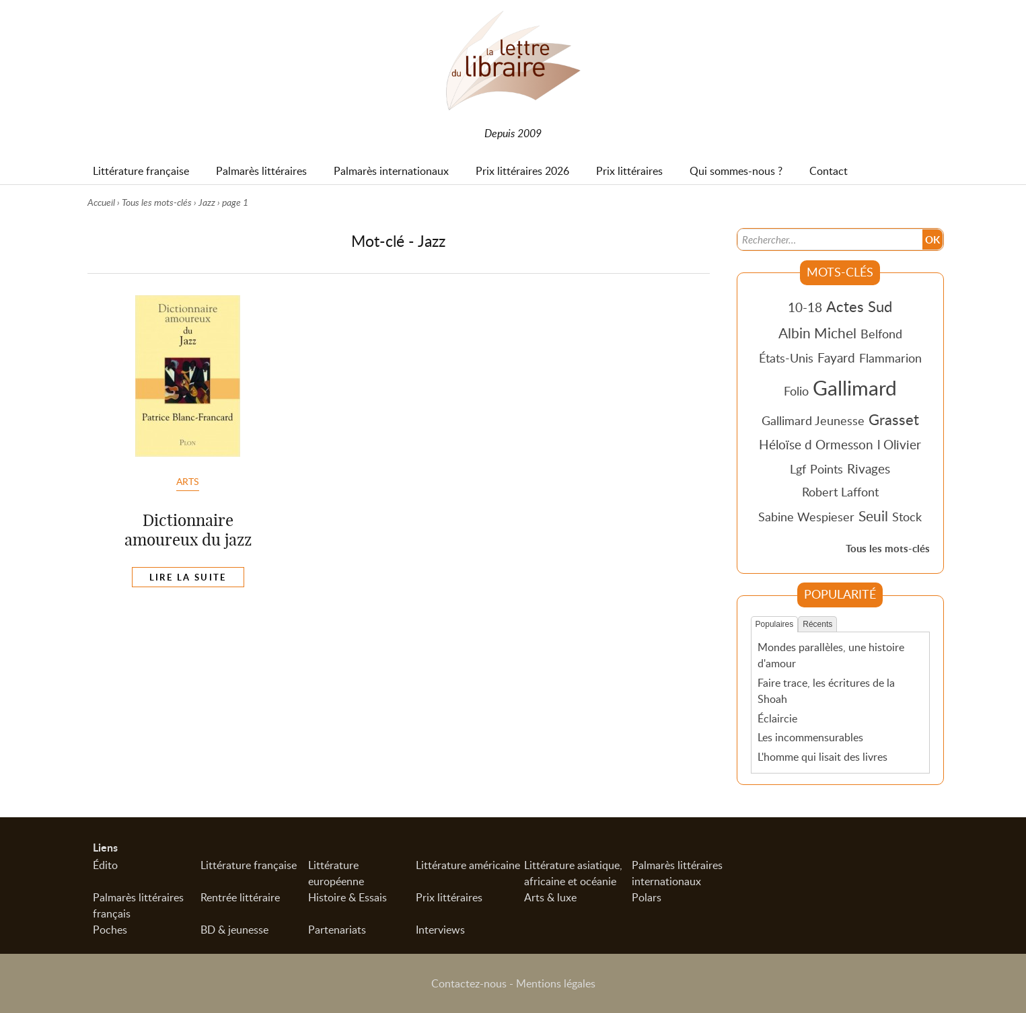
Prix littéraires (449, 897)
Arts (187, 481)
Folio (796, 391)
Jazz (206, 202)
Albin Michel (817, 333)
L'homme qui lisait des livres (822, 756)
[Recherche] (829, 239)
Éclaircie (777, 718)
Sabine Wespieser (806, 517)
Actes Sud (859, 306)
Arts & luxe (550, 897)
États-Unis (786, 358)
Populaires (775, 624)
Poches (110, 929)
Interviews (440, 929)
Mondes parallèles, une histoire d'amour (831, 655)
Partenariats (337, 929)
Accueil (101, 202)
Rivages (868, 468)
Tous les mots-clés (157, 202)
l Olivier (899, 444)
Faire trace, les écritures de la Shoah (826, 690)
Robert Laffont (840, 492)
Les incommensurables (810, 737)
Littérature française (248, 865)
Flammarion (890, 358)
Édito (105, 865)
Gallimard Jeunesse (813, 420)
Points (826, 469)
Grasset (894, 419)
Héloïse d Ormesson (816, 444)
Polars (646, 897)
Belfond (881, 334)
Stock (907, 517)
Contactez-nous (469, 983)
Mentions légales (555, 983)
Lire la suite (188, 577)
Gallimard (855, 387)
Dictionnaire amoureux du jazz (188, 530)
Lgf (798, 469)
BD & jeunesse (234, 929)
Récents (817, 624)
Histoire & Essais (347, 897)
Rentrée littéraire (240, 897)
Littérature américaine (468, 865)
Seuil (873, 515)
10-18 (805, 307)
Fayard (836, 357)
